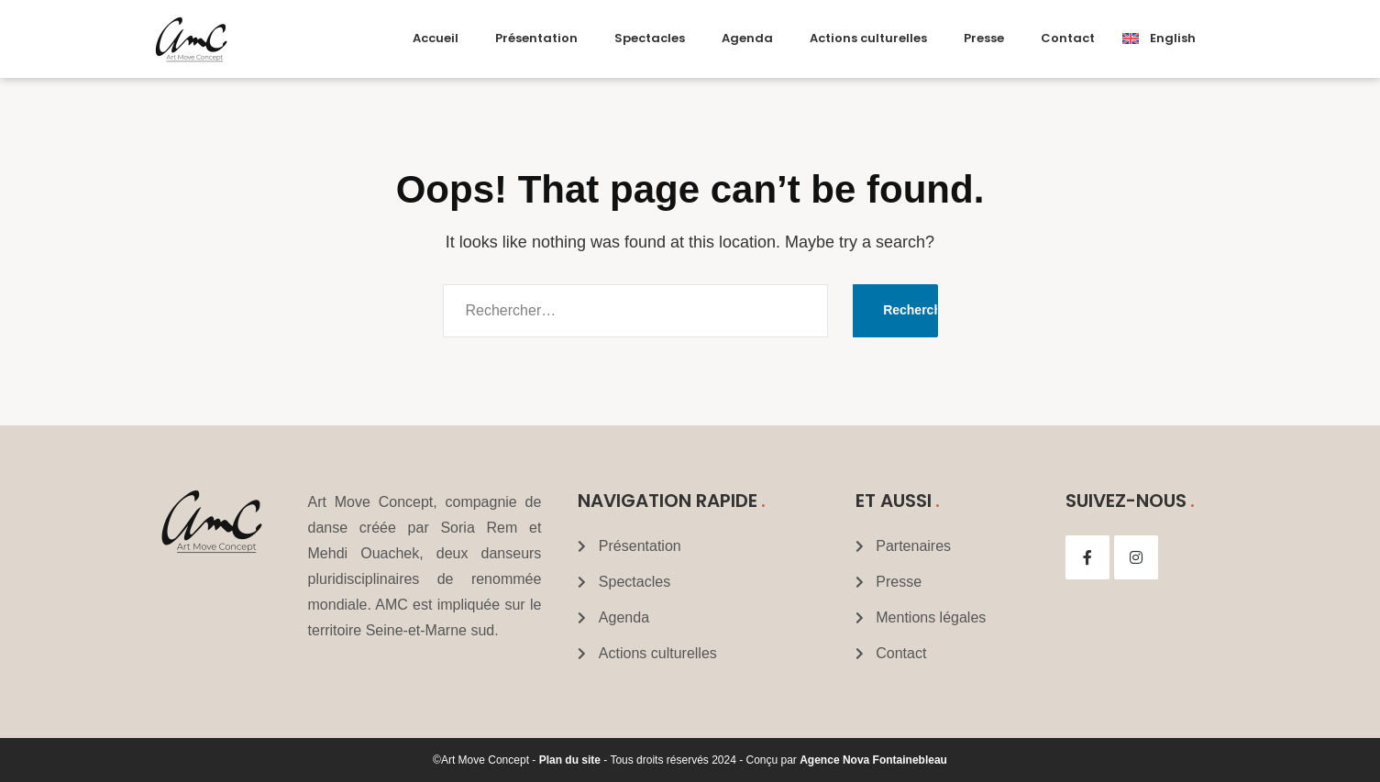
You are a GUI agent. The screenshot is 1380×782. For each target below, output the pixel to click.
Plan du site (570, 760)
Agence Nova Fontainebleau (873, 760)
